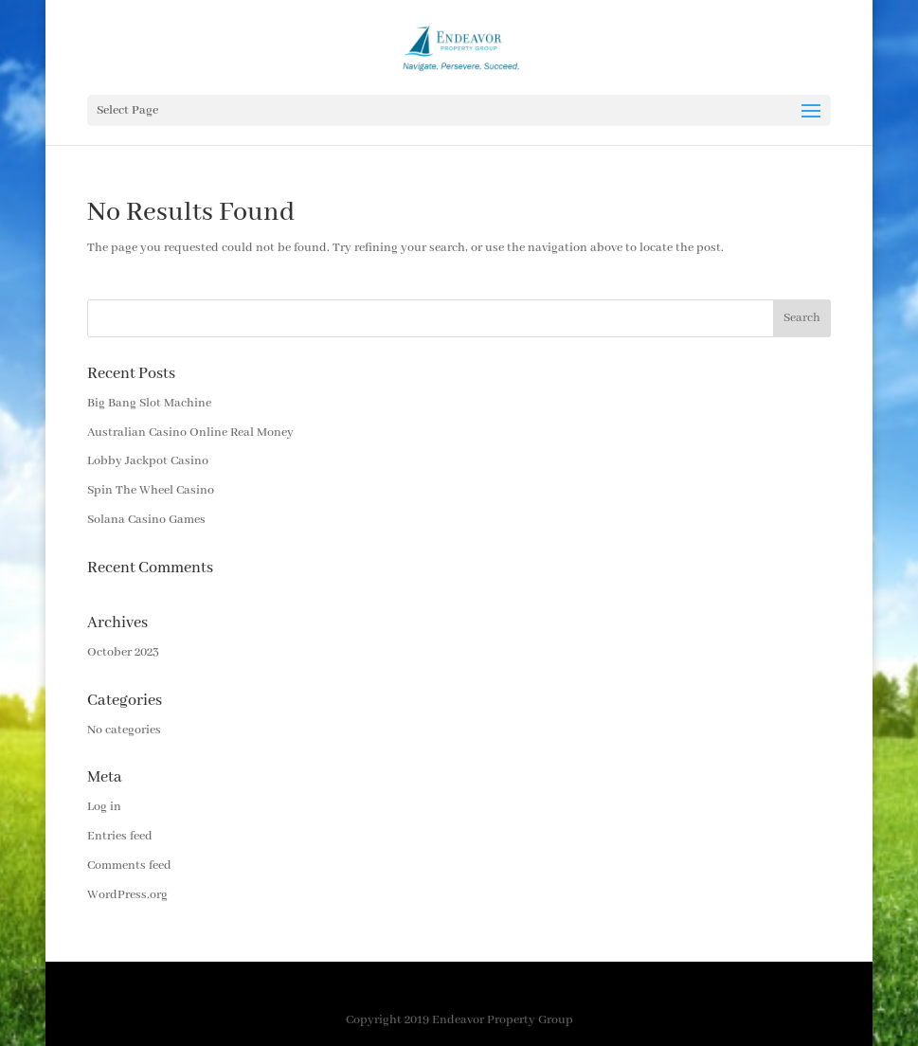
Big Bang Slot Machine (149, 403)
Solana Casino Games (146, 520)
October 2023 (123, 652)
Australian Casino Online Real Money (190, 432)
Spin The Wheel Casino (150, 490)
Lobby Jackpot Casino (147, 461)
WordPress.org (127, 895)
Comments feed (129, 865)
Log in (104, 807)
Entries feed (120, 836)
